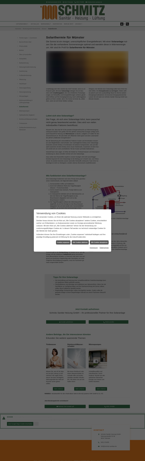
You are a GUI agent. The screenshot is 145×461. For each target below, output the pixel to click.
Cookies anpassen (63, 242)
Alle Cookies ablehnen (80, 242)
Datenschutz (104, 248)
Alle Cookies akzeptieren (99, 242)
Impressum (94, 248)
